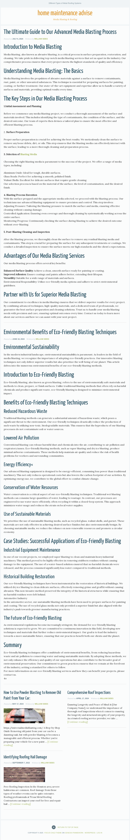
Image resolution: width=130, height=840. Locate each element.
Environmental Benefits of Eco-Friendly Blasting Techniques (60, 332)
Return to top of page (68, 827)
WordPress (90, 833)
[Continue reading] (77, 722)
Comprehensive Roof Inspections (89, 693)
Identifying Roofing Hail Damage (25, 757)
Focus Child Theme (53, 833)
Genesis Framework (74, 833)
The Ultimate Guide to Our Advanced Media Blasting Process (60, 32)
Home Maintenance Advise (65, 13)
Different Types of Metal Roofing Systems (65, 3)
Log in (99, 833)
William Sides (41, 39)
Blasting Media (28, 154)
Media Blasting (48, 47)
